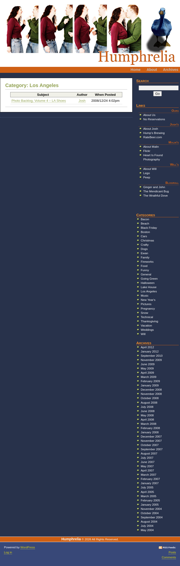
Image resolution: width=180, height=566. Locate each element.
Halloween (147, 283)
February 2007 (150, 479)
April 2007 (147, 470)
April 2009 (147, 372)
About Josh (150, 128)
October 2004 (149, 513)
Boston (145, 232)
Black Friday (149, 227)
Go (157, 94)
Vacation (146, 325)
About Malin (151, 146)
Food (144, 266)
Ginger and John (154, 187)
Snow (144, 313)
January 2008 (150, 432)
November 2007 (151, 441)
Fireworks (147, 261)
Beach (145, 223)
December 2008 (151, 389)
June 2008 (147, 411)
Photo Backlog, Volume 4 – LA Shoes (39, 101)
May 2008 (147, 415)
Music (144, 295)
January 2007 (150, 483)
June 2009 (147, 364)
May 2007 (147, 466)
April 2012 (147, 347)
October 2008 (149, 398)
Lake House (148, 287)
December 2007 (151, 436)
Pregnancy (148, 308)
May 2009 (147, 368)
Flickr (146, 151)
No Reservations (154, 119)
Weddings (147, 330)
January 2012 (150, 351)
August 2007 (149, 453)
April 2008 (147, 419)
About (151, 70)
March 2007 (148, 474)
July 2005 (147, 487)
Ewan (144, 253)
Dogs (144, 249)
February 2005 (150, 500)
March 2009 (148, 377)
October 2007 (149, 445)
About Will (149, 169)
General (146, 274)
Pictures (146, 304)
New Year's (148, 300)
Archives (170, 70)
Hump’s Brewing (154, 133)
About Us (149, 115)
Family (145, 257)
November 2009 (151, 360)
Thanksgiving (149, 321)
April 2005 (147, 492)
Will (143, 334)
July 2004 (147, 526)
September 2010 (151, 355)
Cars (144, 236)
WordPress (27, 547)
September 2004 (151, 517)
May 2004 (147, 530)
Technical (147, 317)
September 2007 (151, 449)
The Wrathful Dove (155, 195)
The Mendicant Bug (156, 191)
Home (135, 70)
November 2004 (151, 509)
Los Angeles (149, 291)
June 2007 (147, 462)
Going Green (149, 278)
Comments (169, 557)
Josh (82, 101)
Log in (8, 552)
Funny (145, 270)
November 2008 (151, 394)
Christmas (147, 240)
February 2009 (150, 381)
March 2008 (148, 424)
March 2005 (148, 496)
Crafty (144, 244)
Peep (146, 177)
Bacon (145, 219)
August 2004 (149, 521)
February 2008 (150, 428)
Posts (172, 552)
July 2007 (147, 457)
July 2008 (147, 407)
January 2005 (150, 504)
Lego (146, 173)
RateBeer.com (152, 137)
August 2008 (149, 402)
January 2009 (150, 385)
